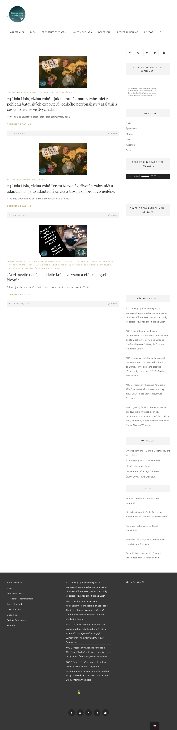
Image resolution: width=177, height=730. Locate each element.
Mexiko (55, 265)
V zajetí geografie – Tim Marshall (143, 460)
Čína (64, 262)
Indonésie (92, 262)
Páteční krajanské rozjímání (22, 179)
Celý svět (12, 92)
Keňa (31, 265)
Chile (57, 262)
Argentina (21, 262)
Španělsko (105, 265)
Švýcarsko (71, 92)
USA (47, 268)
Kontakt (148, 32)
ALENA (114, 133)
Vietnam (55, 268)
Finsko (81, 262)
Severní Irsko (91, 265)
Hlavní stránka (15, 32)
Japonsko (12, 265)
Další (128, 150)
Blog (33, 32)
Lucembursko (43, 265)
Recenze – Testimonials (21, 598)
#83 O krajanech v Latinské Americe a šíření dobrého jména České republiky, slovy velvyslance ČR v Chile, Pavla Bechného (88, 652)
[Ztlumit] (160, 176)
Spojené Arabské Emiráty (20, 268)
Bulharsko (47, 262)
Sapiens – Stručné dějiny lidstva (142, 471)
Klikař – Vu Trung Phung (138, 466)
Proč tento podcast (53, 32)
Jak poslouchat (81, 32)
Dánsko (72, 262)
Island (102, 262)
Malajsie (48, 92)
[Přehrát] (130, 176)
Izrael (110, 262)
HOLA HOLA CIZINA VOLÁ (30, 92)
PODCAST (59, 92)
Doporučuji (104, 32)
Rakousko (76, 265)
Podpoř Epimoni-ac (127, 32)
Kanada (23, 265)
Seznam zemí (16, 609)
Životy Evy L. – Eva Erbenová (141, 476)
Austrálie (34, 262)
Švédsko (39, 268)
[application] (148, 91)
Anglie (10, 262)
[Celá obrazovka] (166, 176)
